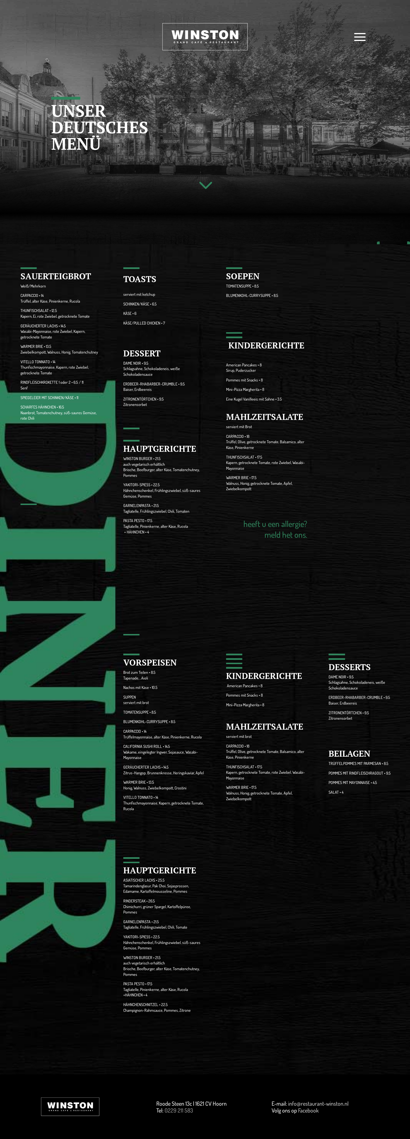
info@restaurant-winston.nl (318, 1103)
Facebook (308, 1110)
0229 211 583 (179, 1110)
